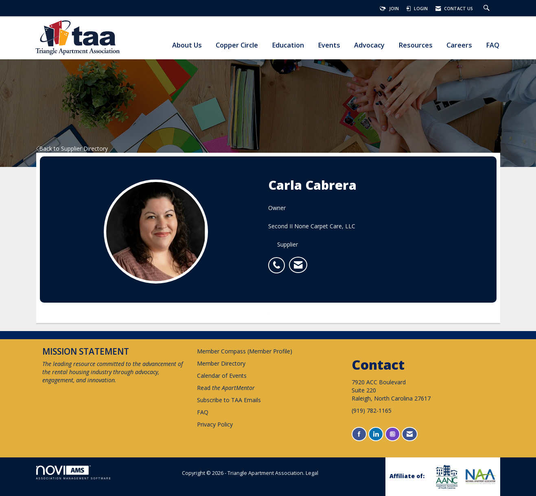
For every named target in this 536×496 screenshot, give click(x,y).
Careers (459, 45)
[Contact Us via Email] (410, 434)
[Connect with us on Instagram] (392, 434)
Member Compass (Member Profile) (244, 351)
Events (329, 45)
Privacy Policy (215, 424)
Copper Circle (237, 45)
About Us (187, 45)
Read (226, 388)
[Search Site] (487, 8)
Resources (415, 45)
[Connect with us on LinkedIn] (375, 434)
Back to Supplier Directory (72, 148)
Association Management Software (74, 473)
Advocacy (369, 45)
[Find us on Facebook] (359, 434)
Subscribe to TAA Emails (229, 400)
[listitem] (278, 261)
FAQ (492, 45)
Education (288, 45)
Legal (312, 473)
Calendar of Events (222, 375)
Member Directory (221, 363)
